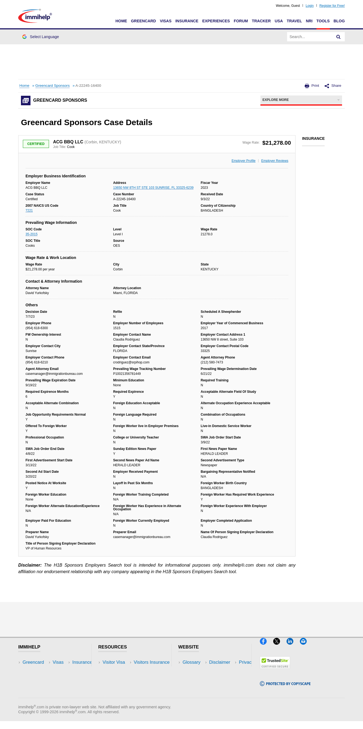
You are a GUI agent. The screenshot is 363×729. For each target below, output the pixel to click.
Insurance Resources (124, 695)
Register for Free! (332, 6)
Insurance (186, 21)
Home (121, 21)
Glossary (192, 662)
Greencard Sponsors (52, 86)
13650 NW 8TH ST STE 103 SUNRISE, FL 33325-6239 (153, 188)
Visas (165, 21)
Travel (294, 21)
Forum (241, 21)
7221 (29, 210)
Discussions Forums (123, 686)
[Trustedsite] (275, 671)
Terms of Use (196, 686)
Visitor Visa (114, 662)
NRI (309, 21)
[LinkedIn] (293, 647)
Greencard (143, 21)
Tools (323, 21)
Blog (339, 21)
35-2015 (32, 234)
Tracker (261, 21)
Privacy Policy (197, 678)
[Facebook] (266, 647)
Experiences (216, 21)
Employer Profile (244, 161)
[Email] (306, 647)
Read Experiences (121, 678)
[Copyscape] (285, 688)
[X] (280, 647)
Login (309, 6)
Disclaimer (193, 670)
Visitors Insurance (121, 670)
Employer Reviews (274, 161)
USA (279, 21)
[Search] (338, 36)
